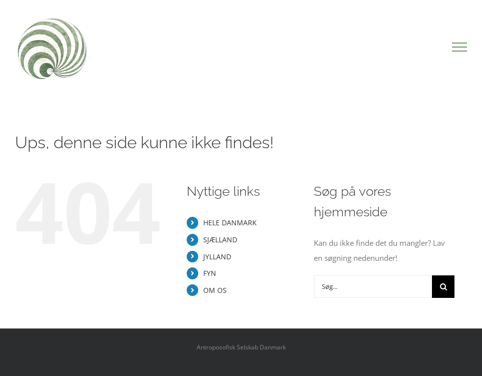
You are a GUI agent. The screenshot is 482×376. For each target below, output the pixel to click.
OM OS (215, 290)
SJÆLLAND (220, 239)
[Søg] (443, 286)
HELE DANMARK (230, 222)
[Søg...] (373, 286)
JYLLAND (217, 256)
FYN (209, 273)
